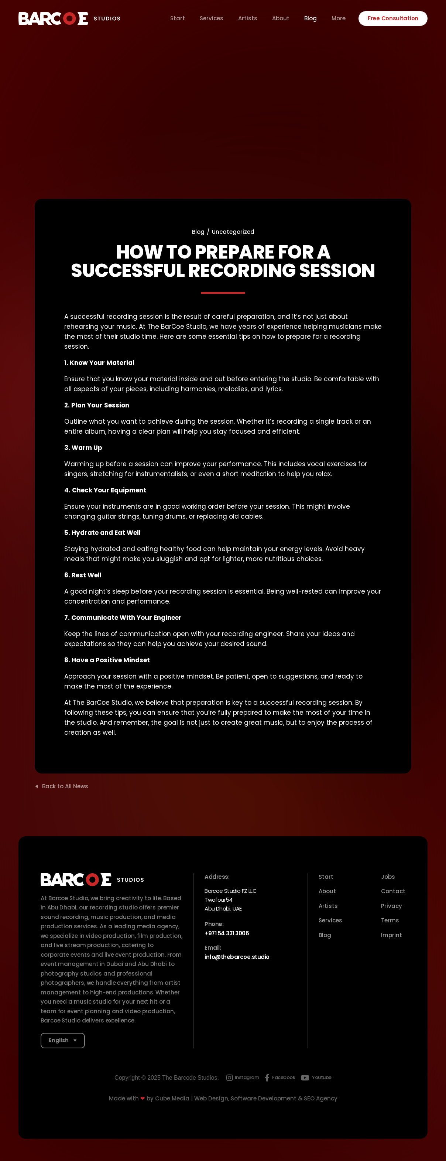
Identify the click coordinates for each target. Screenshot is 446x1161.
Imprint (391, 935)
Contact (393, 891)
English (59, 1040)
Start (177, 18)
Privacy (391, 906)
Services (211, 18)
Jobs (388, 877)
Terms (390, 920)
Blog (310, 18)
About (280, 18)
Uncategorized (233, 232)
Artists (247, 18)
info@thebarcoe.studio (237, 957)
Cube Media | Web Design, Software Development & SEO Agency (246, 1098)
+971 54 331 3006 (227, 933)
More (339, 18)
